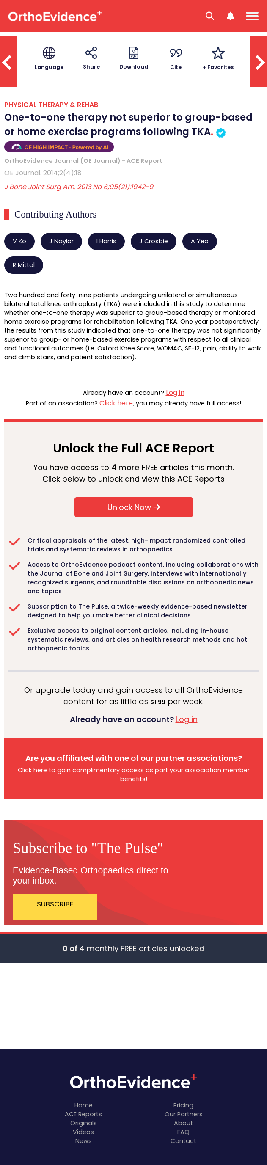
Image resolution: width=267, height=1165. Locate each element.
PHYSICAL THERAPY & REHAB (51, 105)
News (83, 1141)
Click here (116, 403)
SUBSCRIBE (55, 904)
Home (83, 1105)
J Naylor (61, 241)
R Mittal (24, 265)
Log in (175, 392)
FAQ (183, 1132)
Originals (83, 1123)
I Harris (106, 241)
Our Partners (184, 1114)
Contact (183, 1141)
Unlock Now (133, 507)
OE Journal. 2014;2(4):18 (43, 173)
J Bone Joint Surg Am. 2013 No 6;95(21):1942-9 (78, 187)
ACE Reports (83, 1114)
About (183, 1123)
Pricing (183, 1105)
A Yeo (200, 241)
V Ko (19, 241)
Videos (83, 1132)
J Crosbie (153, 241)
